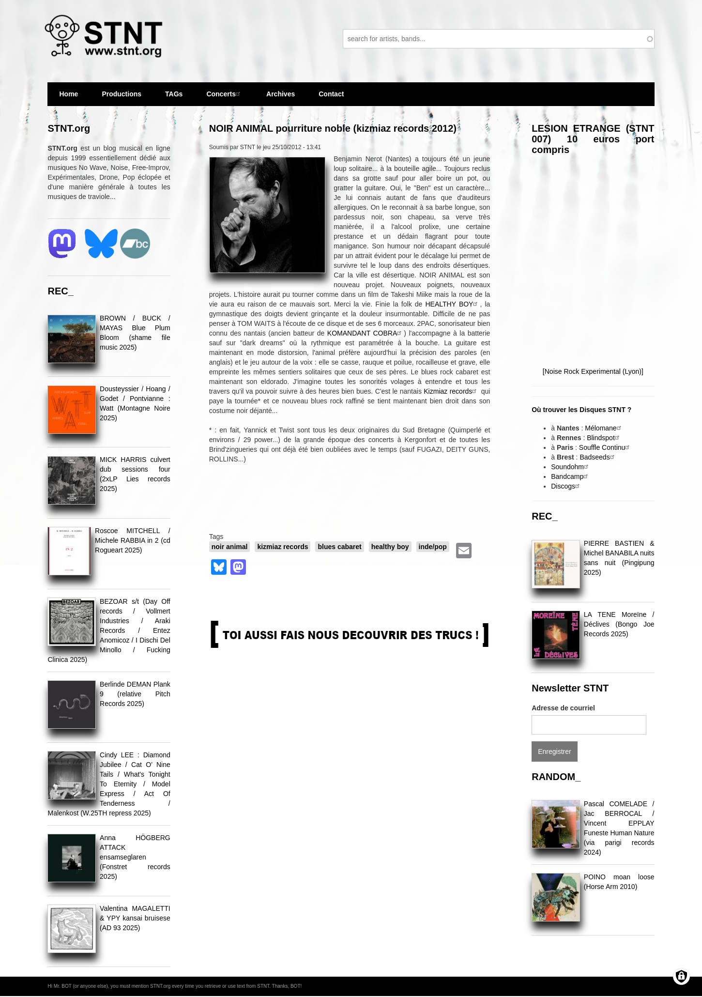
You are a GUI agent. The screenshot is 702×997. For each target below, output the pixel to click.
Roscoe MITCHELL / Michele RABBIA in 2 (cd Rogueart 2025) (132, 540)
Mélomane (604, 428)
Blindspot (604, 438)
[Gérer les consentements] (681, 976)
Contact (331, 94)
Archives (280, 98)
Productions (121, 94)
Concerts (224, 94)
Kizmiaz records (451, 391)
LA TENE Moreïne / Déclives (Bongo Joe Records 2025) (619, 624)
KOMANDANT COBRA (365, 333)
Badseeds (598, 457)
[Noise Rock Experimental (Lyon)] (593, 371)
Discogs (566, 486)
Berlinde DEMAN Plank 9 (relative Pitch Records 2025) (135, 693)
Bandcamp (570, 476)
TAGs (174, 98)
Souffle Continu (605, 447)
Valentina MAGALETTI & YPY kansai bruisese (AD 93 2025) (135, 918)
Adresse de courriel (563, 708)
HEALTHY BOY (453, 304)
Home (68, 94)
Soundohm (571, 467)
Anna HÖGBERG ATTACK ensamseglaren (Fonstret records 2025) (135, 857)
